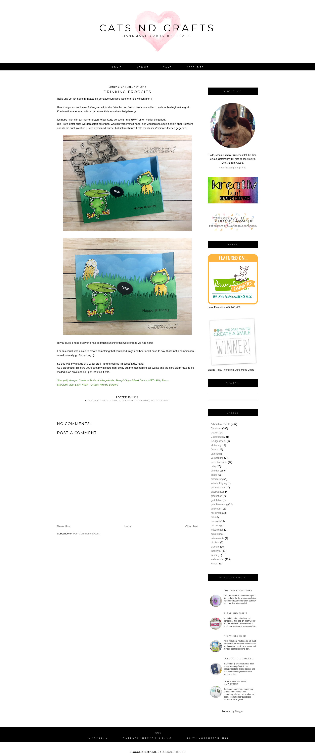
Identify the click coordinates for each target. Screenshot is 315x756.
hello (213, 517)
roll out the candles (238, 658)
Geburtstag (217, 436)
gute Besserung (219, 504)
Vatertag (215, 453)
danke (214, 474)
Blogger (239, 711)
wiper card (160, 400)
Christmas (216, 428)
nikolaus (215, 542)
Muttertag (216, 445)
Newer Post (64, 526)
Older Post (191, 526)
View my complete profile (232, 168)
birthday (215, 470)
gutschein (216, 508)
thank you (216, 551)
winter (214, 563)
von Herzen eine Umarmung (235, 682)
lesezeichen (217, 529)
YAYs (167, 67)
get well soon (218, 487)
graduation (216, 496)
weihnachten (217, 559)
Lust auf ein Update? (238, 590)
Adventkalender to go (222, 424)
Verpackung (217, 458)
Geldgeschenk (218, 441)
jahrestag (216, 525)
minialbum (216, 534)
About (143, 67)
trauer (214, 555)
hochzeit (215, 521)
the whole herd (235, 636)
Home (116, 67)
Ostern (214, 449)
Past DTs (195, 67)
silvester (215, 546)
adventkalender (219, 462)
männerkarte (217, 538)
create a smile (108, 400)
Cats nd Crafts (157, 28)
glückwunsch (218, 491)
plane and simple (236, 613)
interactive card (135, 400)
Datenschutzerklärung (147, 738)
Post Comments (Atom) (86, 533)
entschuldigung (219, 483)
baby (213, 466)
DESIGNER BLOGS (173, 751)
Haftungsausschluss (207, 738)
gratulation (216, 500)
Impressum (98, 738)
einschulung (217, 479)
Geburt (214, 432)
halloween (216, 513)
